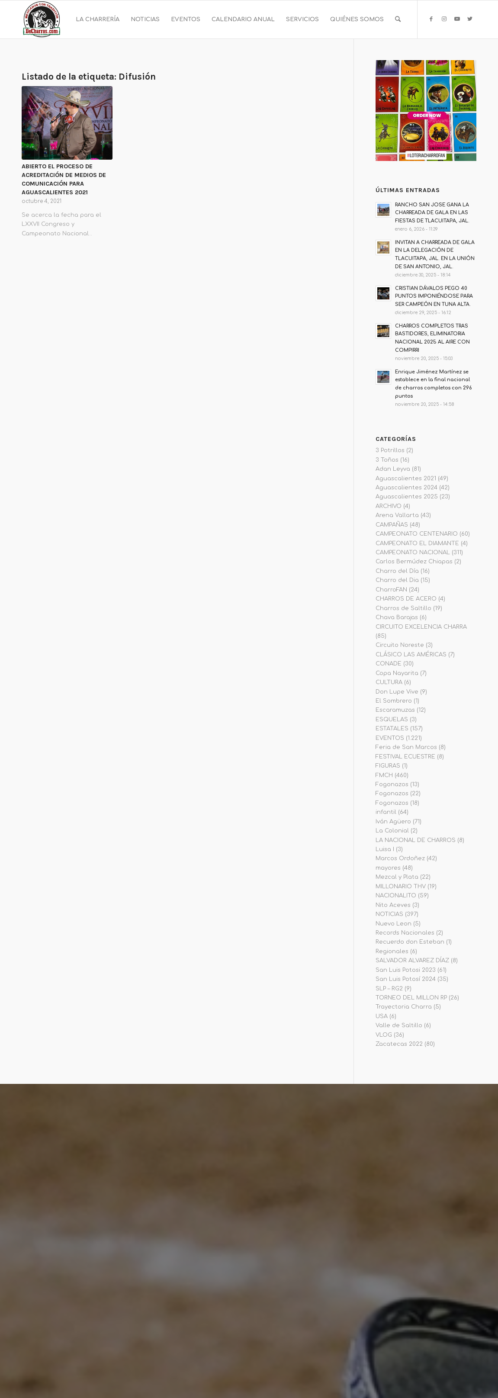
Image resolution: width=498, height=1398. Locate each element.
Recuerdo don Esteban (410, 942)
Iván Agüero (393, 822)
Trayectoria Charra (404, 1007)
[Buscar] (397, 19)
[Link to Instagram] (443, 19)
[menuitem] (97, 19)
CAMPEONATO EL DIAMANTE (417, 543)
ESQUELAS (392, 720)
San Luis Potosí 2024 (406, 979)
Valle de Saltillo (399, 1025)
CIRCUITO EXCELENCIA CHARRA (421, 627)
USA (382, 1016)
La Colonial (392, 831)
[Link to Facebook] (430, 19)
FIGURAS (388, 766)
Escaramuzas (395, 710)
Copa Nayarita (397, 673)
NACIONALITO (396, 896)
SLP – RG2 (389, 989)
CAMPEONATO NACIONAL (413, 553)
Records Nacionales (405, 933)
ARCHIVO (389, 506)
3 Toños (387, 460)
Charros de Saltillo (403, 608)
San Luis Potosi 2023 (406, 970)
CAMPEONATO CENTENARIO (417, 534)
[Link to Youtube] (456, 19)
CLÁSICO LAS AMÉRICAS (411, 655)
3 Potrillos (390, 450)
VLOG (384, 1035)
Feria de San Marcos (406, 747)
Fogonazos (392, 784)
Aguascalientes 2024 (406, 488)
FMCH (384, 775)
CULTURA (389, 682)
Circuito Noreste (400, 645)
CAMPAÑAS (392, 525)
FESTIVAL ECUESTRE (405, 757)
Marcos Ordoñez (400, 858)
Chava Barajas (397, 617)
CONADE (389, 664)
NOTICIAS (389, 914)
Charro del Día (397, 571)
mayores (388, 868)
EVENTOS (390, 738)
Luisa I (385, 849)
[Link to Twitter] (469, 19)
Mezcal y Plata (397, 877)
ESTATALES (392, 729)
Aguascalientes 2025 (407, 497)
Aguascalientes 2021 (406, 479)
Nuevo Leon (393, 924)
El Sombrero (394, 701)
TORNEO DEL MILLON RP (411, 998)
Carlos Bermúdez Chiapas (414, 562)
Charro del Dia (397, 580)
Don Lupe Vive (397, 692)
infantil (386, 812)
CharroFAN (391, 590)
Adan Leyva (393, 469)
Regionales (392, 951)
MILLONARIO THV (401, 887)
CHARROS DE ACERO (406, 599)
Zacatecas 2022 (399, 1044)
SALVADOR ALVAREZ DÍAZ (412, 961)
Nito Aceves (393, 905)
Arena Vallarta (397, 515)
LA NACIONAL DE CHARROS (416, 840)
